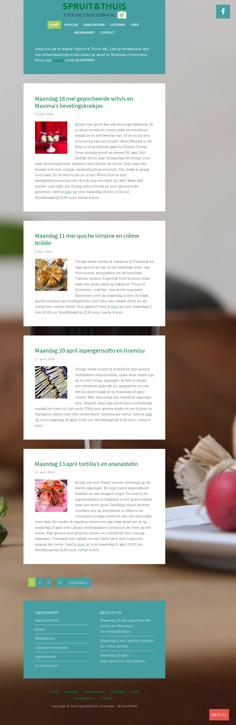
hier (68, 191)
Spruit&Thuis (94, 10)
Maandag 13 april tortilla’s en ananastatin (86, 464)
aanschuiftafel (47, 620)
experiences (45, 656)
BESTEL (219, 714)
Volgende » (78, 582)
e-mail (58, 60)
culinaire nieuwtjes (51, 647)
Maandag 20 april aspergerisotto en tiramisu (90, 350)
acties (40, 629)
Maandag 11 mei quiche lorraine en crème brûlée (87, 239)
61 (60, 582)
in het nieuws (47, 665)
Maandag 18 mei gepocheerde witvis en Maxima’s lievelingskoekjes (84, 102)
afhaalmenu (45, 638)
